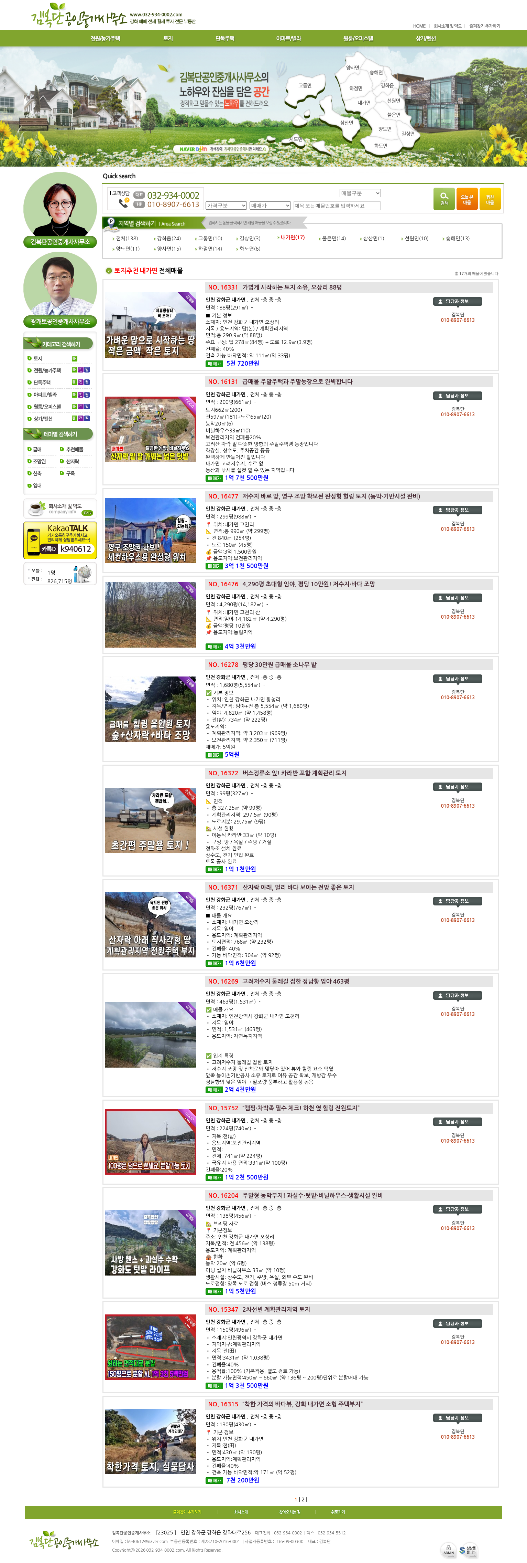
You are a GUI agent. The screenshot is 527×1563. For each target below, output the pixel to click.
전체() (125, 238)
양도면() (126, 248)
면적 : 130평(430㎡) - (231, 1424)
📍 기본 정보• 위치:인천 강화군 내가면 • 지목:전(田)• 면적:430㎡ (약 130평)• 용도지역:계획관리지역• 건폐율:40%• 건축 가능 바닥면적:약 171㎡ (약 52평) (251, 1452)
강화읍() (167, 238)
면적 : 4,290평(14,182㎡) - (237, 604)
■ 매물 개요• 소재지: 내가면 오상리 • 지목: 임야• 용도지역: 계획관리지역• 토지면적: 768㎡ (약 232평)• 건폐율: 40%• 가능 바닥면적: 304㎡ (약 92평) (243, 935)
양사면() (167, 248)
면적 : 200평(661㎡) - (231, 402)
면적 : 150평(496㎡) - (231, 1329)
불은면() (332, 238)
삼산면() (372, 238)
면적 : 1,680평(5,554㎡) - (235, 685)
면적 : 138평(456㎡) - (231, 1215)
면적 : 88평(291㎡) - (229, 307)
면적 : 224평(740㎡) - (231, 1128)
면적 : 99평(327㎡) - (229, 793)
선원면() (415, 238)
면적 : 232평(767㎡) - (231, 907)
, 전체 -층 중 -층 (244, 299)
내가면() (291, 237)
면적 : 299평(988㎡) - (231, 516)
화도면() (248, 248)
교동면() (208, 238)
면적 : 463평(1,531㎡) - (233, 1001)
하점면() (208, 248)
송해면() (456, 238)
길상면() (248, 238)
